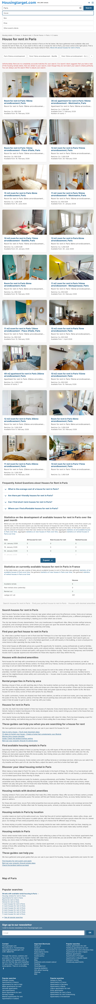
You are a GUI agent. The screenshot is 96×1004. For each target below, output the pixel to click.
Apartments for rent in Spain (76, 952)
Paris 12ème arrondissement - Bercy (75, 56)
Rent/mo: (7, 111)
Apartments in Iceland (10, 998)
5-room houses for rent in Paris (13, 910)
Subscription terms (41, 952)
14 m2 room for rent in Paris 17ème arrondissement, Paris (68, 465)
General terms (39, 950)
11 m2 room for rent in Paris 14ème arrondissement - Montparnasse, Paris (70, 284)
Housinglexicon (40, 966)
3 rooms (55, 35)
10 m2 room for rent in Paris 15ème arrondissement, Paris (68, 374)
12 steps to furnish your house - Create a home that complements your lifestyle (31, 734)
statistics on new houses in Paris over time (42, 532)
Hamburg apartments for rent (77, 948)
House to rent (27, 35)
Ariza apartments (56, 990)
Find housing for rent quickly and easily (17, 861)
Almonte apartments (9, 988)
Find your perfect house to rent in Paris (49, 603)
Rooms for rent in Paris (10, 900)
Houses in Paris (56, 980)
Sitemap (37, 972)
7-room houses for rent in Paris (13, 914)
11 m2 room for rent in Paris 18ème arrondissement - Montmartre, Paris (68, 194)
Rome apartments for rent (11, 992)
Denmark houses (72, 960)
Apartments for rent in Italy (12, 984)
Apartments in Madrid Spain (76, 958)
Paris (48, 35)
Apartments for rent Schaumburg (62, 994)
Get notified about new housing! (89, 2)
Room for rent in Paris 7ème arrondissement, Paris (73, 334)
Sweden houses (8, 980)
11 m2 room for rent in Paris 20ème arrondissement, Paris (21, 465)
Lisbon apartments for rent (60, 988)
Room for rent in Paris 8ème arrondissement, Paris (26, 198)
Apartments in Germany (59, 984)
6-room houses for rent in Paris (13, 912)
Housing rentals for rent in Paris (14, 896)
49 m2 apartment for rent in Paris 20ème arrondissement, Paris (24, 374)
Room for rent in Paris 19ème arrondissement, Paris (18, 102)
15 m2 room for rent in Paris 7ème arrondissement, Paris (67, 329)
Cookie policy (39, 956)
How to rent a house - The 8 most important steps (21, 732)
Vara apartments (8, 990)
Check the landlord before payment (15, 865)
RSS (35, 974)
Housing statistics (40, 968)
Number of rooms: (58, 113)
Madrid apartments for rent (12, 996)
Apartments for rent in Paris (12, 898)
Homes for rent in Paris (10, 902)
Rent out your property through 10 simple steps (20, 741)
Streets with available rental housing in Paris (19, 894)
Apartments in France (58, 982)
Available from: (9, 113)
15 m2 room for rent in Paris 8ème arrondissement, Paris (20, 194)
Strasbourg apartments (75, 962)
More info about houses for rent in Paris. (65, 48)
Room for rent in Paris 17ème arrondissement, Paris (73, 469)
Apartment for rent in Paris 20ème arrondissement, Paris (29, 379)
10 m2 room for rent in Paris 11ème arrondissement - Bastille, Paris (21, 239)
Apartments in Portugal (74, 956)
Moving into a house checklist (13, 736)
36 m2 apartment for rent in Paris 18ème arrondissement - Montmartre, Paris (71, 102)
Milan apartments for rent (11, 986)
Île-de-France (38, 35)
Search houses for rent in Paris (16, 603)
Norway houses (8, 994)
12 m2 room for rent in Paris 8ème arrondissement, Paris (67, 239)
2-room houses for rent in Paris (13, 906)
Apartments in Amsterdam (60, 996)
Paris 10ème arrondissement (14, 56)
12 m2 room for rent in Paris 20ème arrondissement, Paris (21, 420)
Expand (46, 560)
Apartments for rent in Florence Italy (79, 950)
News (36, 958)
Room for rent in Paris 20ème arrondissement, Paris (27, 424)
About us (37, 946)
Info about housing (41, 970)
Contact (37, 948)
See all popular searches (13, 917)
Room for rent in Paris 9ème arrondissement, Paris (64, 420)
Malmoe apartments (73, 954)
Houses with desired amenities (81, 603)
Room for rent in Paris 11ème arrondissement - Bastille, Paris (30, 244)
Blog (36, 960)
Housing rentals (7, 35)
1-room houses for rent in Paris (13, 904)
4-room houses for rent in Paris (13, 908)
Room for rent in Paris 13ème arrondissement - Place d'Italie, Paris (22, 149)
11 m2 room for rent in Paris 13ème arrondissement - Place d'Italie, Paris (22, 329)
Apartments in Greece (10, 982)
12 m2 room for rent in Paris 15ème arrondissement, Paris (68, 149)
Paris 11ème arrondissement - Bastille (43, 56)
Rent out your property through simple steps (18, 863)
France (17, 35)
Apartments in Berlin (57, 986)
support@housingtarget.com (13, 950)
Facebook (3, 968)
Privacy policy (39, 954)
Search (89, 8)
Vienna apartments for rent (76, 946)
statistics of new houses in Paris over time (56, 572)
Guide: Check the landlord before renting (17, 738)
